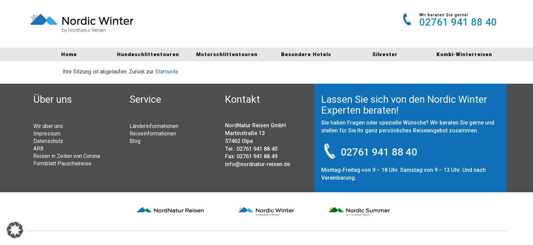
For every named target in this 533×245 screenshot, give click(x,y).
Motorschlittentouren (227, 54)
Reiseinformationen (153, 133)
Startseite (166, 71)
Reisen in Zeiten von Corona (66, 156)
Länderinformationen (154, 126)
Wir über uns (48, 126)
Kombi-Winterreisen (464, 54)
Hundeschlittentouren (148, 54)
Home (69, 54)
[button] (15, 230)
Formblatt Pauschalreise (62, 163)
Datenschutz (48, 141)
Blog (135, 141)
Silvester (385, 54)
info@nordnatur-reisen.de (257, 164)
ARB (38, 148)
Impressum (47, 133)
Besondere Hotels (306, 54)
